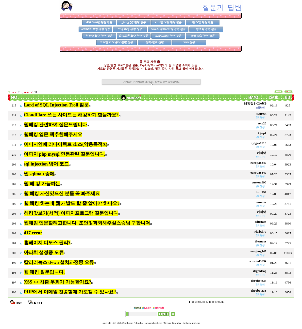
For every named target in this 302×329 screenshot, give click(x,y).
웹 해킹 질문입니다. (44, 272)
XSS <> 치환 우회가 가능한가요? (57, 281)
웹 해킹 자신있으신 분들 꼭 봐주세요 (62, 193)
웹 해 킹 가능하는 (42, 183)
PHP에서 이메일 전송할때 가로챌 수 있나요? (70, 291)
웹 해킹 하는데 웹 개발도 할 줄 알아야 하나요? (72, 203)
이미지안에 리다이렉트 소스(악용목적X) (65, 144)
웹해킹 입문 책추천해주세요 (53, 134)
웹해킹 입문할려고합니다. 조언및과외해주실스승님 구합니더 (87, 222)
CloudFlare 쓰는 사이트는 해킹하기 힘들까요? (71, 114)
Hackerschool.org (153, 323)
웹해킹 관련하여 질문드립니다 (55, 124)
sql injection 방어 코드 (46, 163)
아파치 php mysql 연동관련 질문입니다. (64, 154)
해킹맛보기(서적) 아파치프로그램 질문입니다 (71, 213)
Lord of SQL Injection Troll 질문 (56, 104)
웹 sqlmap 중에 (39, 173)
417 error (33, 232)
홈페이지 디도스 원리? (47, 242)
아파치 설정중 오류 (44, 252)
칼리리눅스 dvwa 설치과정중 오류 (59, 262)
